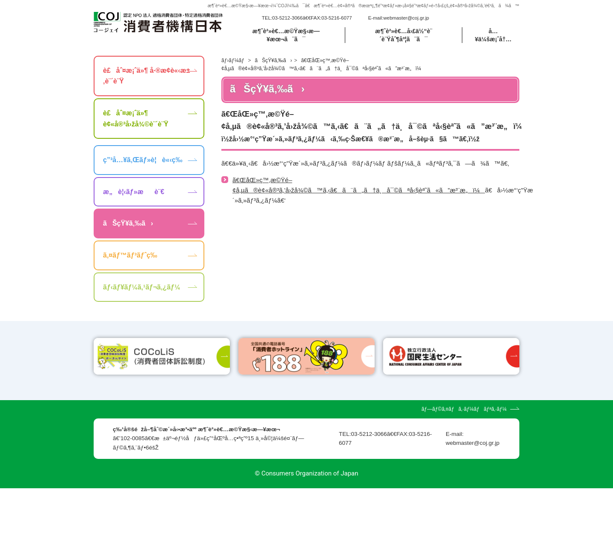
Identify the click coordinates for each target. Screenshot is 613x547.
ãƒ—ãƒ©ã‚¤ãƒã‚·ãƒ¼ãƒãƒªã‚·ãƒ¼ (464, 468)
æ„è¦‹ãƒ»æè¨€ (133, 201)
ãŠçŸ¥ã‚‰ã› (273, 70)
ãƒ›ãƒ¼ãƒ (233, 70)
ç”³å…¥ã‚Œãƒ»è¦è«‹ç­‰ (142, 170)
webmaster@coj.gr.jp (406, 23)
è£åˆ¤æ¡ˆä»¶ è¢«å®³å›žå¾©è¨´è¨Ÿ (135, 129)
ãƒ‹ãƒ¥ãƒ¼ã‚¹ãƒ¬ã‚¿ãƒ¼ (141, 297)
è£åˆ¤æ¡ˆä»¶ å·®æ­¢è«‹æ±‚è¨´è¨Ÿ (146, 86)
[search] (470, 23)
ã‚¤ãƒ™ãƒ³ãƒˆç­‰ (130, 265)
